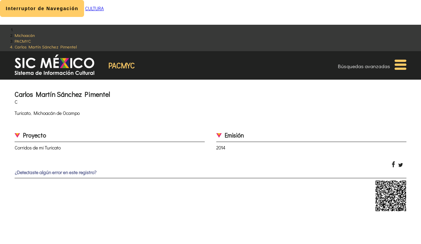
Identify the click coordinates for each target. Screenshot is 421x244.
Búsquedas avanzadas (364, 66)
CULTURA (94, 8)
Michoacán (25, 35)
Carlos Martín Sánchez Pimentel (46, 46)
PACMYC (23, 41)
